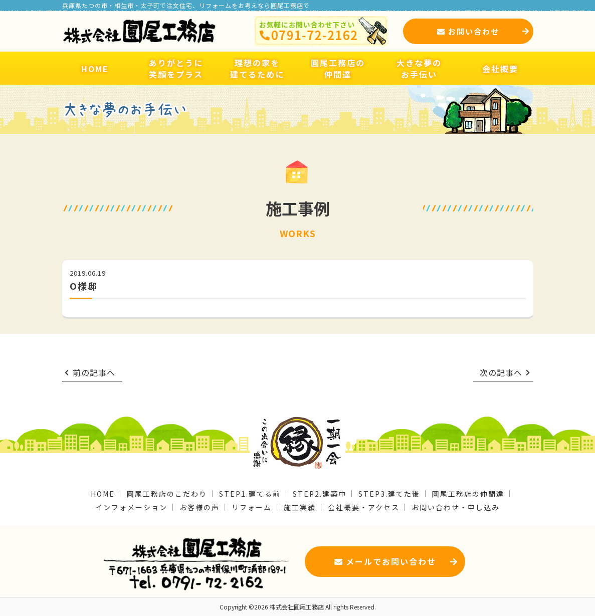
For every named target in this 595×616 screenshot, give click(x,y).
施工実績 (300, 507)
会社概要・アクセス (364, 507)
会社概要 (500, 69)
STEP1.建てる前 (250, 493)
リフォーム (252, 507)
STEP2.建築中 (319, 493)
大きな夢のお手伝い (419, 68)
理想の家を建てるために (257, 68)
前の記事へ (90, 372)
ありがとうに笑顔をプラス (176, 68)
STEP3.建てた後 (389, 493)
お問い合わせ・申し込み (456, 507)
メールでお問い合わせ (396, 561)
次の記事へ (505, 372)
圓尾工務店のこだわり (167, 493)
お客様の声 (199, 507)
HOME (95, 69)
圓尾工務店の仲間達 (338, 68)
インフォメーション (131, 507)
